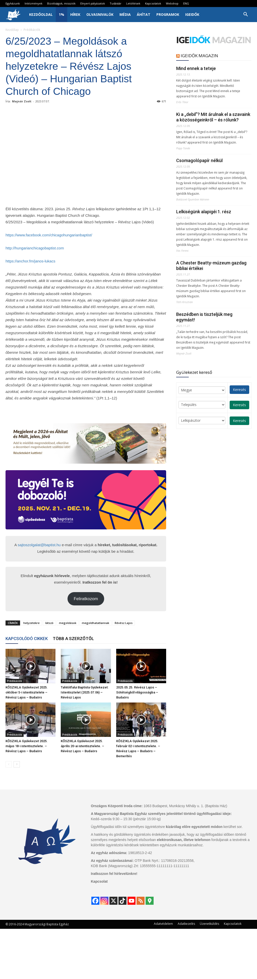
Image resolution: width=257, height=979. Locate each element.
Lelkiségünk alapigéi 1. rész (203, 211)
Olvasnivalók (99, 14)
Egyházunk (13, 3)
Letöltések (133, 3)
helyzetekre (31, 623)
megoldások (67, 623)
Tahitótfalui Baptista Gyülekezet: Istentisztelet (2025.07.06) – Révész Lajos (84, 692)
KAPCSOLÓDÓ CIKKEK (27, 638)
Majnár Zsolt (21, 101)
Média (125, 14)
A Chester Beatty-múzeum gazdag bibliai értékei (211, 265)
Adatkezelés (186, 924)
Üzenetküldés (209, 924)
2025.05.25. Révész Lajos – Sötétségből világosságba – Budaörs (137, 692)
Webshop (172, 3)
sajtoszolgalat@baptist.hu (39, 545)
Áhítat (143, 14)
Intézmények (33, 3)
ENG (186, 3)
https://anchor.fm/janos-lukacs (30, 261)
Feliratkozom (86, 598)
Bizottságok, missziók (61, 3)
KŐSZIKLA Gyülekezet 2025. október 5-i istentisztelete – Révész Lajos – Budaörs (27, 692)
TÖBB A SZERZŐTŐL (73, 638)
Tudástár (115, 3)
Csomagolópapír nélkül (199, 160)
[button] (245, 15)
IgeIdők (192, 14)
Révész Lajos (124, 623)
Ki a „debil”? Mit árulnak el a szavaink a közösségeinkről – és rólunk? (213, 117)
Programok (167, 14)
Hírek (75, 14)
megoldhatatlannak (95, 623)
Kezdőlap (12, 30)
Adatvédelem (163, 924)
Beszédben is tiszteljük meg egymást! (204, 317)
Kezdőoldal (41, 14)
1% (61, 14)
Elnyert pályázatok (92, 3)
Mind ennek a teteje (196, 68)
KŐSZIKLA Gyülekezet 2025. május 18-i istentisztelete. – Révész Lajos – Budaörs (27, 746)
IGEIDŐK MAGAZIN (199, 55)
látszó (49, 623)
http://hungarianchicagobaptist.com (35, 248)
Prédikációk (14, 681)
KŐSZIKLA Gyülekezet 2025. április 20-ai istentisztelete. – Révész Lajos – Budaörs (82, 746)
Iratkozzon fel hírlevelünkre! (114, 874)
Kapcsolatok (153, 3)
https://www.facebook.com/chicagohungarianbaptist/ (49, 235)
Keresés (239, 389)
